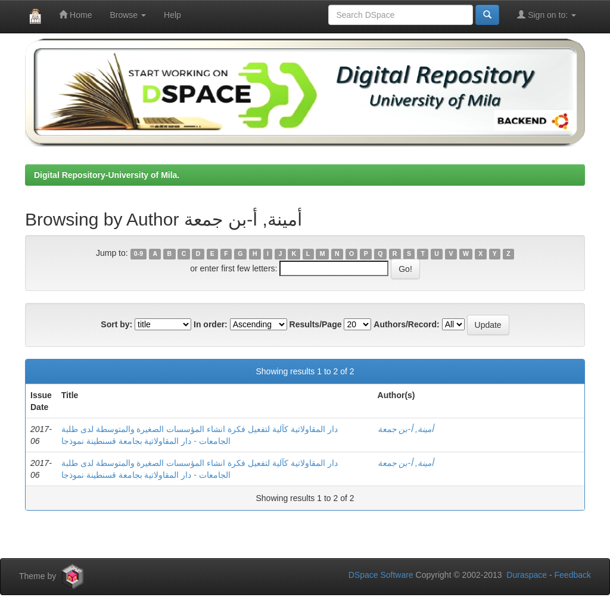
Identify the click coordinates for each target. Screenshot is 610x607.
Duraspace (526, 575)
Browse (128, 15)
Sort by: (116, 324)
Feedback (573, 575)
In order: (211, 324)
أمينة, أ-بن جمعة (406, 429)
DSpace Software (380, 575)
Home (75, 15)
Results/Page (316, 324)
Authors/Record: (406, 324)
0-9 (138, 253)
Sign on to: (546, 15)
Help (172, 15)
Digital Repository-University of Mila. (106, 175)
